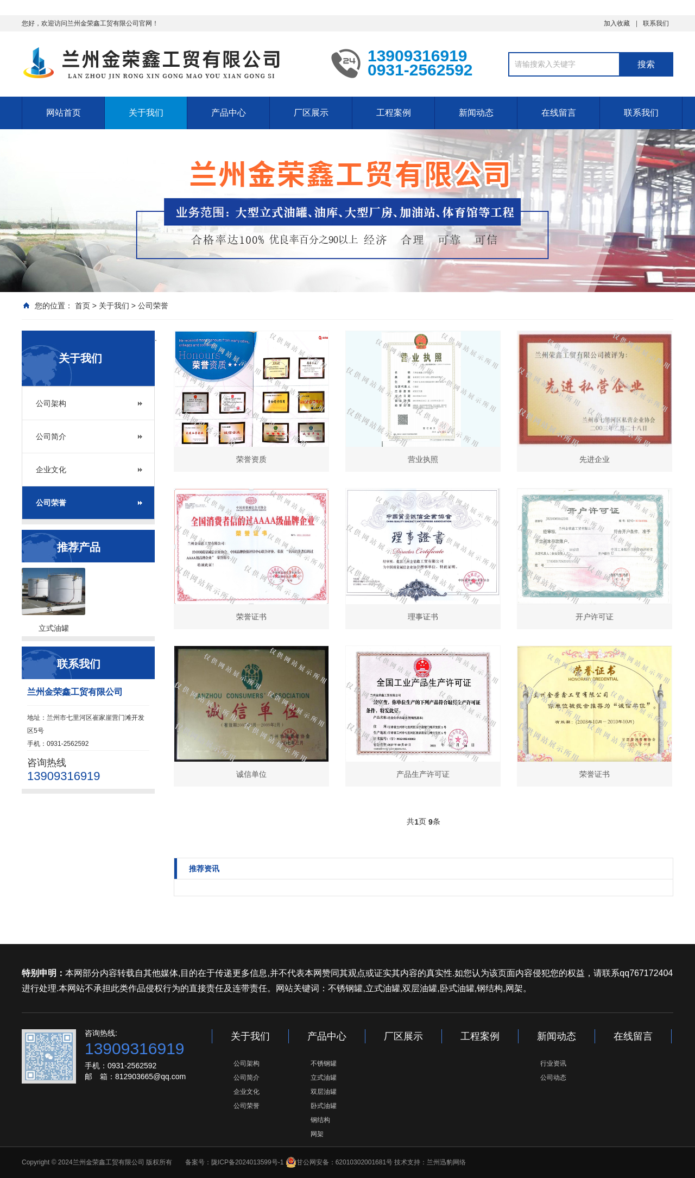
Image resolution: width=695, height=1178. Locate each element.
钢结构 (320, 1120)
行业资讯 (553, 1063)
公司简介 (51, 436)
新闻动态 (476, 112)
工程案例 (393, 112)
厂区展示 (311, 112)
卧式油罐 (324, 1106)
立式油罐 (324, 1077)
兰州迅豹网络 (446, 1162)
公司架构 (51, 403)
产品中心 (228, 112)
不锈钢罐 (324, 1063)
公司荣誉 (153, 305)
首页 (82, 305)
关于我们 (146, 112)
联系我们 (656, 23)
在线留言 (558, 112)
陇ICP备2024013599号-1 (247, 1162)
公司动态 (553, 1077)
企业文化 (51, 469)
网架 (317, 1134)
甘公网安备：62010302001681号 (339, 1162)
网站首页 (63, 112)
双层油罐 (324, 1091)
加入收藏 (617, 23)
